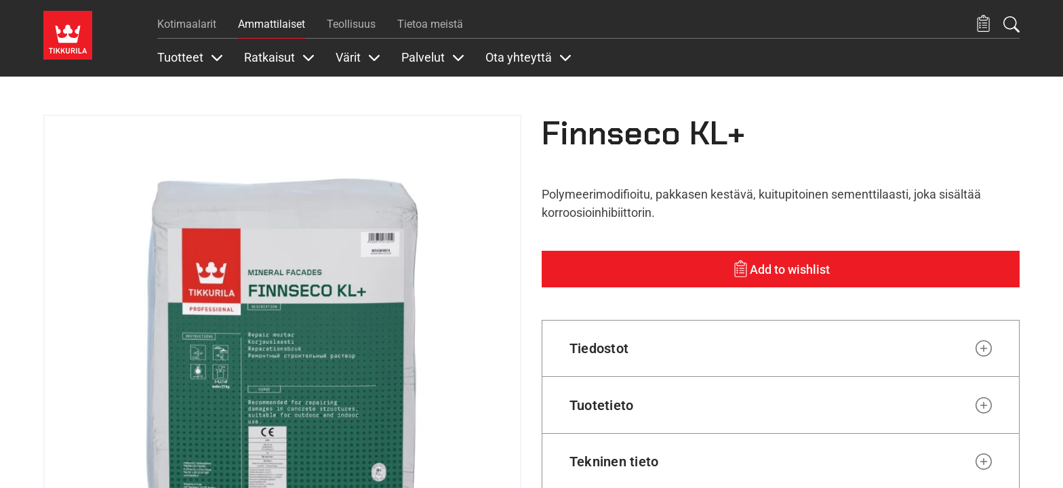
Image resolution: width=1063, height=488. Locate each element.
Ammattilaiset (271, 24)
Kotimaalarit (186, 24)
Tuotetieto (601, 405)
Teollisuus (351, 24)
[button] (983, 24)
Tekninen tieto (613, 461)
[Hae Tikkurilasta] (1011, 24)
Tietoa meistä (430, 24)
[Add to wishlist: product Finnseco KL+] (781, 269)
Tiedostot (598, 348)
